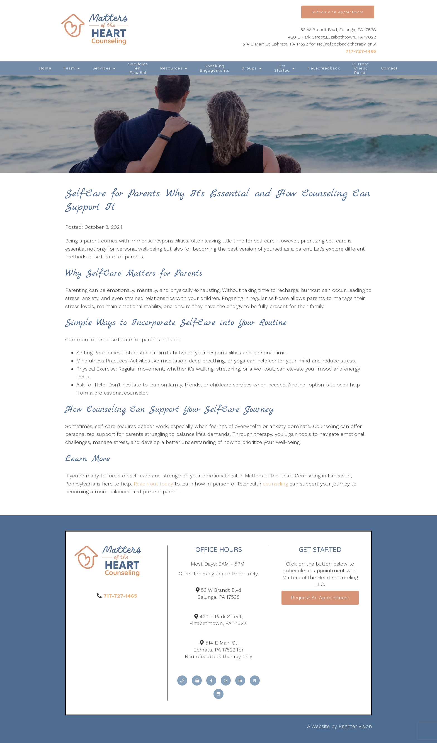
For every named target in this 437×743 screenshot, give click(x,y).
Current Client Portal (361, 68)
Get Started (282, 68)
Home (45, 68)
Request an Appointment (320, 598)
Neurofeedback (323, 68)
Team (69, 68)
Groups (249, 68)
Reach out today (153, 484)
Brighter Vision (355, 726)
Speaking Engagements (214, 68)
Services (102, 68)
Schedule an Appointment (338, 12)
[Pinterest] (255, 680)
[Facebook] (211, 680)
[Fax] (197, 680)
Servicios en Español (138, 68)
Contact (389, 68)
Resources (171, 68)
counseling (275, 484)
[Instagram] (226, 680)
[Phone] (182, 680)
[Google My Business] (218, 694)
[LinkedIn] (240, 680)
